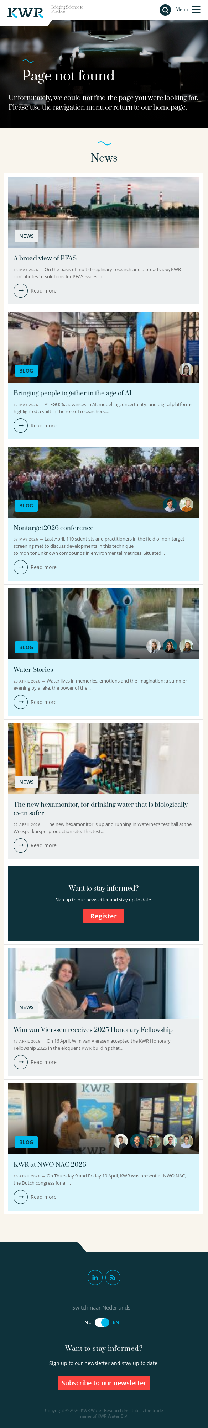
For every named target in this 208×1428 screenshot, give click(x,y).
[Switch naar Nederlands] (102, 1322)
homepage (169, 107)
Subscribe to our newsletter (104, 1383)
